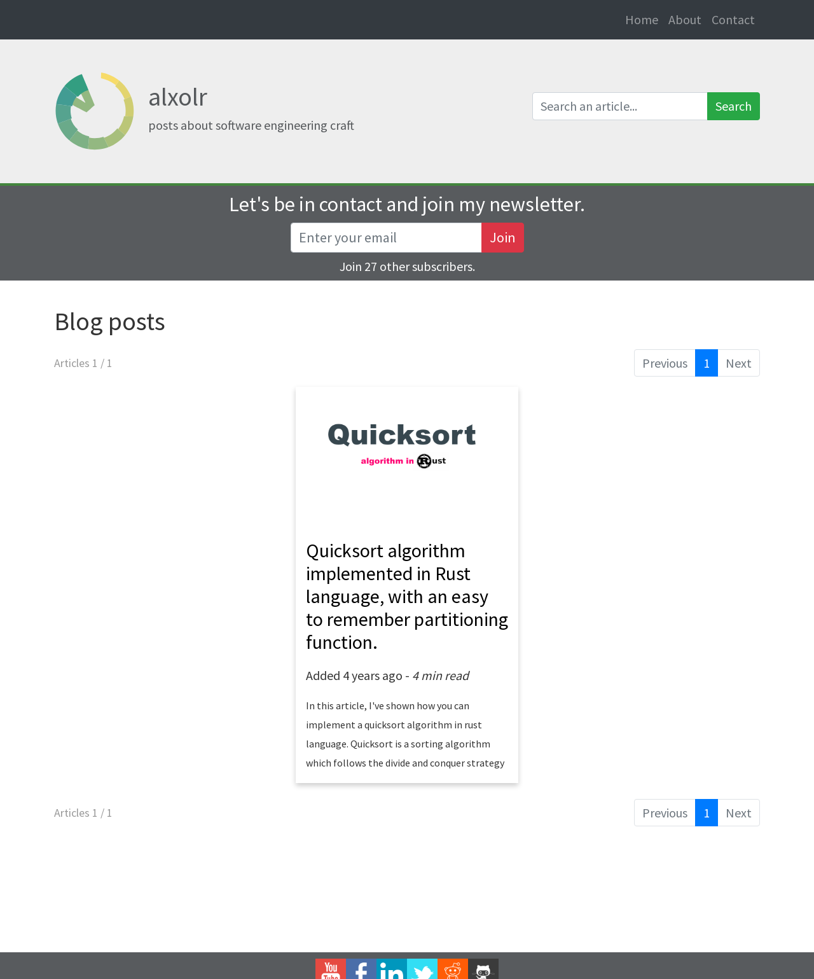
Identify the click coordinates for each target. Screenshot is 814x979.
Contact (733, 19)
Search (733, 106)
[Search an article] (620, 106)
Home (644, 18)
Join (503, 237)
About (684, 19)
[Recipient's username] (386, 238)
